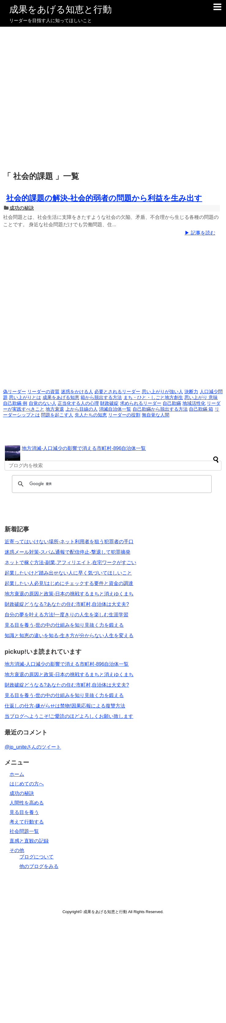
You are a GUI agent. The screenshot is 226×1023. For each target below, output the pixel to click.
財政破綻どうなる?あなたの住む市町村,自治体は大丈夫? (67, 604)
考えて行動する (26, 821)
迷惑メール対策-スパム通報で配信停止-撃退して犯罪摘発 (67, 552)
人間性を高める (26, 802)
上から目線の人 (82, 409)
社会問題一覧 (24, 831)
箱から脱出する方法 (101, 397)
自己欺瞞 (172, 403)
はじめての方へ (26, 783)
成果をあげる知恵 (61, 397)
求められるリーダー (140, 403)
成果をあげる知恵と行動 (60, 9)
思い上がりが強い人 (162, 391)
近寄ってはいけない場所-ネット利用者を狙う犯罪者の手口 (69, 541)
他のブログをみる (38, 866)
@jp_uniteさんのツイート (33, 747)
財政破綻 (109, 403)
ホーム (16, 774)
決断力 (191, 391)
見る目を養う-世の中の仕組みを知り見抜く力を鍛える (64, 625)
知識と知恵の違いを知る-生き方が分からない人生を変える (69, 635)
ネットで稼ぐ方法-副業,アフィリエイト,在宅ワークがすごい (70, 562)
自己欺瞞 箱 (201, 409)
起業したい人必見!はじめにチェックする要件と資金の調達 (69, 583)
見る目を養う (24, 812)
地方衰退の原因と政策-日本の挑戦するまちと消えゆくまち (69, 593)
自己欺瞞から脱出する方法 (160, 409)
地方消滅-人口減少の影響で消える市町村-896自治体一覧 (84, 448)
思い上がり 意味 (201, 397)
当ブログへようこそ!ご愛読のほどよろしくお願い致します (69, 716)
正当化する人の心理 (78, 403)
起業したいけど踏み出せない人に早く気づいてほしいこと (68, 572)
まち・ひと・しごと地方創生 (153, 397)
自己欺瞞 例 (15, 403)
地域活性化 (194, 403)
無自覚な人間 (155, 415)
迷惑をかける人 (77, 391)
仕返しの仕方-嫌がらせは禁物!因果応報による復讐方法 (65, 705)
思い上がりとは (25, 397)
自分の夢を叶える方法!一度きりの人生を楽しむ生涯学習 (66, 614)
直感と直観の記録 (29, 840)
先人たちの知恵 (91, 415)
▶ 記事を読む (200, 232)
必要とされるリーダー (117, 391)
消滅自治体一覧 (115, 409)
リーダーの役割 (124, 415)
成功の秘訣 (21, 208)
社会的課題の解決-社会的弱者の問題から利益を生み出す (104, 198)
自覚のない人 (42, 403)
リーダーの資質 (43, 391)
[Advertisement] (66, 99)
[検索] (110, 484)
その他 (16, 850)
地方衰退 (55, 409)
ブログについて (36, 856)
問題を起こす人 (57, 415)
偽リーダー (14, 391)
